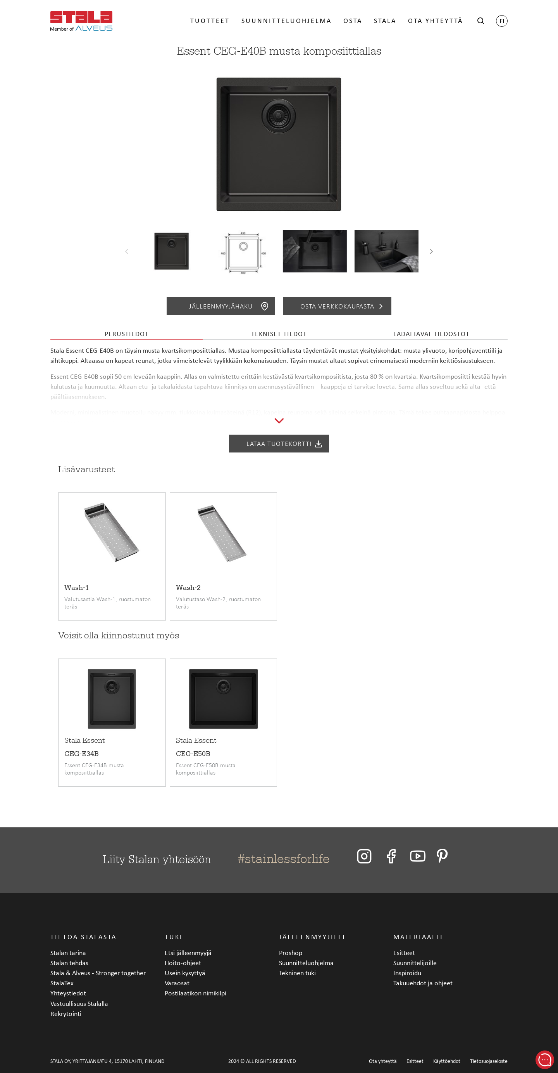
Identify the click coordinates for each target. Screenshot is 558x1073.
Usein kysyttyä (185, 972)
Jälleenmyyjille (313, 936)
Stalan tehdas (69, 962)
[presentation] (126, 253)
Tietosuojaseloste (489, 1061)
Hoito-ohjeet (183, 962)
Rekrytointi (65, 1013)
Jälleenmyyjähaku (229, 306)
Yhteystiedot (68, 993)
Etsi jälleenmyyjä (188, 952)
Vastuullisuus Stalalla (79, 1003)
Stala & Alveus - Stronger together (98, 972)
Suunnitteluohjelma (286, 20)
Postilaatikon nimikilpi (195, 993)
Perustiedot (127, 333)
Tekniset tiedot (279, 333)
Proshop (290, 952)
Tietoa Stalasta (83, 936)
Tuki (174, 936)
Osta (352, 20)
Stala (385, 20)
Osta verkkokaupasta (343, 306)
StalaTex (62, 982)
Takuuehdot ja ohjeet (423, 982)
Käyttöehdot (446, 1061)
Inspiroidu (407, 972)
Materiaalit (418, 936)
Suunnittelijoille (415, 962)
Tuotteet (210, 20)
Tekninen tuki (297, 972)
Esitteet (404, 952)
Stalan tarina (68, 952)
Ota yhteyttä (435, 20)
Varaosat (177, 982)
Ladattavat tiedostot (431, 333)
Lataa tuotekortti (284, 443)
